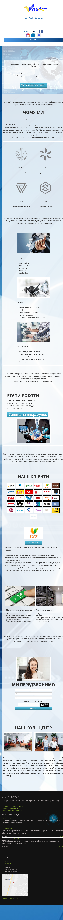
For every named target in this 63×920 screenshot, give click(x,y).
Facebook (17, 898)
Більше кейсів (33, 542)
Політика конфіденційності (12, 811)
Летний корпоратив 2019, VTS (10, 839)
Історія (4, 804)
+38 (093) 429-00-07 (33, 18)
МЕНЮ (33, 40)
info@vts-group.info (9, 862)
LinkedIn (4, 898)
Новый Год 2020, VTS (8, 818)
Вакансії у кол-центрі (10, 808)
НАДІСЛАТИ (33, 708)
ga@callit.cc (7, 864)
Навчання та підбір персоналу (13, 806)
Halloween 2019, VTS (7, 828)
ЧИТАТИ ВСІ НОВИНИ (8, 849)
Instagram (11, 898)
